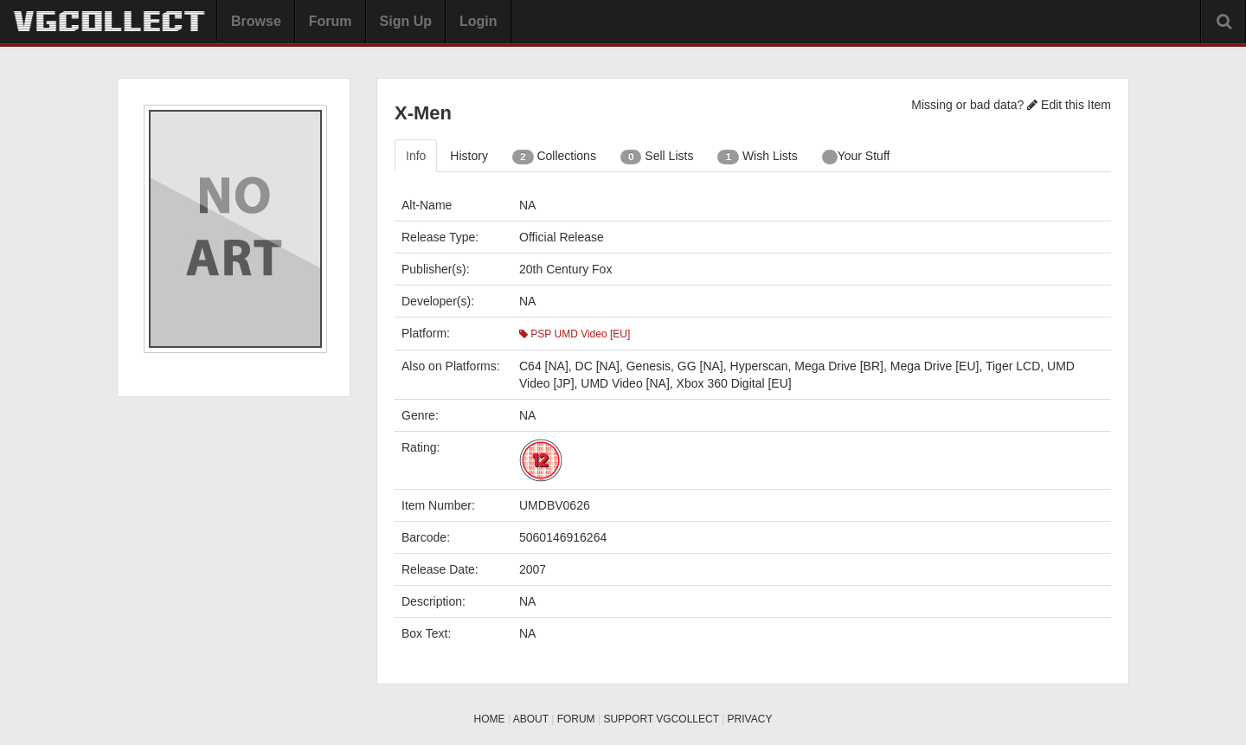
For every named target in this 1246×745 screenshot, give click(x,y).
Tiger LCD (1013, 366)
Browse (256, 21)
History (469, 156)
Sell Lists (657, 156)
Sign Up (406, 21)
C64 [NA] (543, 366)
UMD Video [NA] (625, 383)
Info (416, 156)
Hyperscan (759, 366)
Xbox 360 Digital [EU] (734, 383)
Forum (330, 21)
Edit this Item (1069, 105)
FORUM (576, 719)
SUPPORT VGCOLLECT (660, 719)
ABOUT (531, 719)
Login (478, 21)
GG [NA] (700, 366)
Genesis (648, 366)
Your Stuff (856, 156)
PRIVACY (750, 719)
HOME (489, 719)
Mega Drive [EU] (934, 366)
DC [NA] (597, 366)
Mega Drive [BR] (838, 366)
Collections (554, 156)
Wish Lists (757, 156)
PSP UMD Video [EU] (574, 334)
